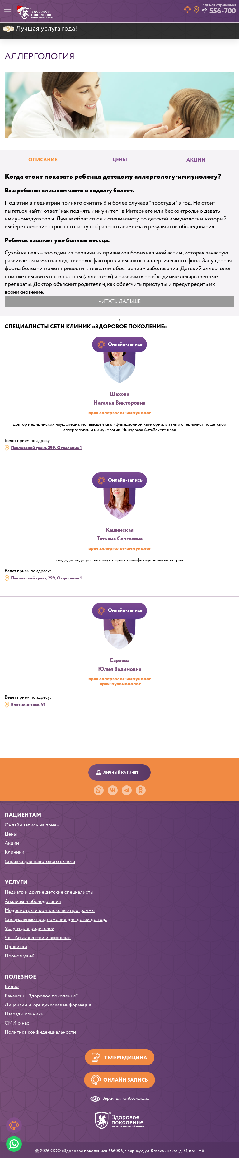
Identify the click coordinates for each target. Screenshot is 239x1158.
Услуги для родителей (29, 929)
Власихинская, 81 (28, 704)
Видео (12, 987)
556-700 (222, 11)
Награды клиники (24, 1014)
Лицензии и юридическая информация (48, 1005)
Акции (195, 160)
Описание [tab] (43, 159)
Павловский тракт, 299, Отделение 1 (46, 448)
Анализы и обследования (33, 901)
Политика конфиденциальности (40, 1032)
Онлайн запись (125, 1080)
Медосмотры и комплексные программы (50, 910)
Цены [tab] (119, 159)
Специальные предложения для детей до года (56, 920)
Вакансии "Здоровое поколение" (41, 996)
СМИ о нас (17, 1023)
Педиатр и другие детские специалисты (49, 892)
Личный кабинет (120, 772)
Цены (11, 834)
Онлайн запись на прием (32, 825)
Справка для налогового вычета (40, 862)
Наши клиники (196, 9)
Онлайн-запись (125, 344)
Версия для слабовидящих (125, 1099)
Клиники (14, 852)
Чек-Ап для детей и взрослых (38, 938)
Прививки (16, 947)
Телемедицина (125, 1057)
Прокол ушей (20, 956)
